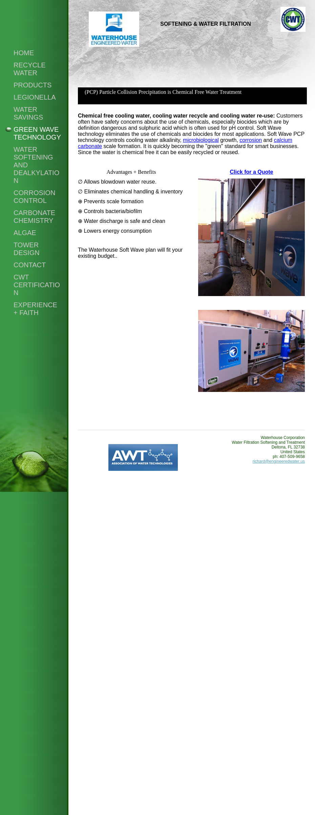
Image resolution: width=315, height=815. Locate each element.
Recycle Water (29, 69)
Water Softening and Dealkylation (36, 165)
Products (32, 85)
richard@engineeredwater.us (279, 461)
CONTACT (30, 265)
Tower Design (27, 248)
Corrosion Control (34, 196)
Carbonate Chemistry (34, 216)
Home (24, 53)
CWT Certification (37, 284)
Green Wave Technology (37, 133)
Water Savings (28, 113)
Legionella (35, 97)
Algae (25, 232)
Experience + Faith (35, 308)
